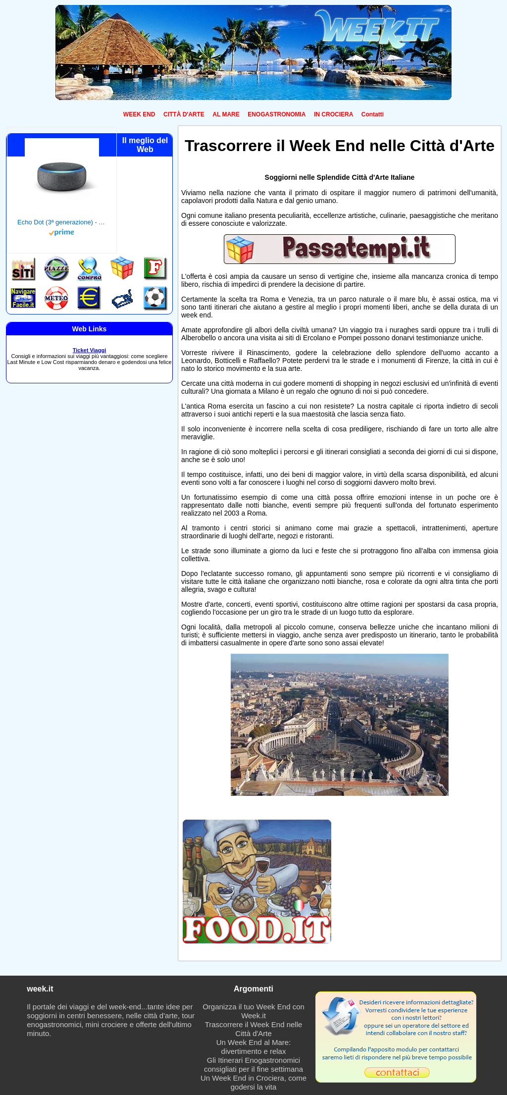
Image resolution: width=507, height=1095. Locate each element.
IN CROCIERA (333, 114)
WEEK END (139, 114)
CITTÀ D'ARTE (183, 114)
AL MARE (225, 114)
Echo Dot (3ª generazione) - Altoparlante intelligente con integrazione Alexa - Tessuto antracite (61, 222)
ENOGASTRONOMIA (276, 114)
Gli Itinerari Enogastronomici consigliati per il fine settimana (253, 1064)
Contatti (372, 114)
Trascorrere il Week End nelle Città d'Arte (254, 1029)
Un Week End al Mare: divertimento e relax (253, 1046)
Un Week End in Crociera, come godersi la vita (253, 1082)
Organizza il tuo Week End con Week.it (253, 1011)
